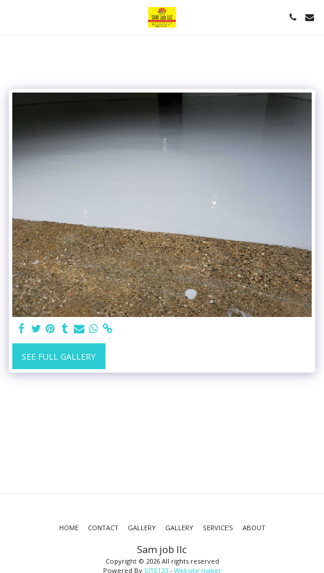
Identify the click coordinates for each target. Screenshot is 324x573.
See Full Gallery (59, 356)
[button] (13, 17)
